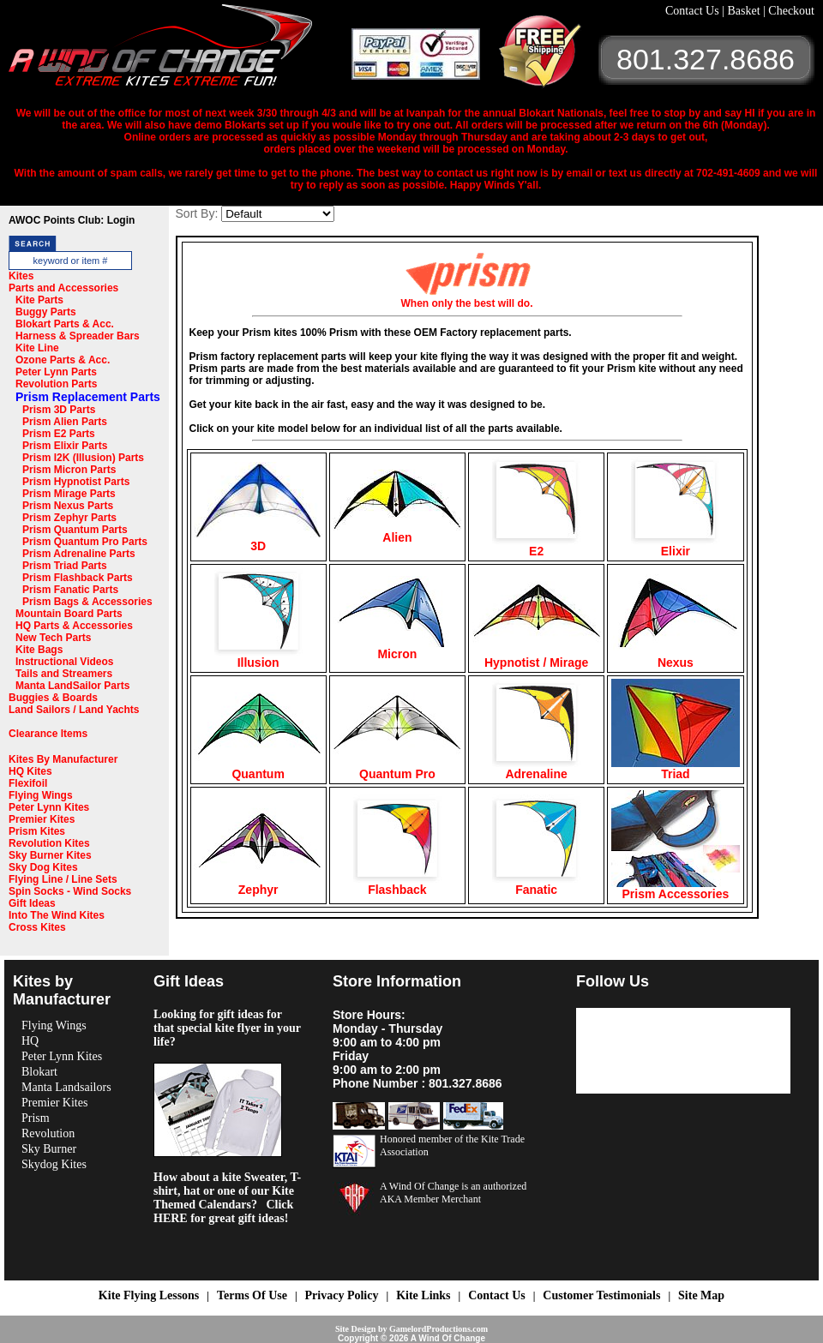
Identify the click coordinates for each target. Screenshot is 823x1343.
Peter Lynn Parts (56, 372)
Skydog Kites (54, 1164)
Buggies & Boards (53, 698)
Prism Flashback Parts (77, 578)
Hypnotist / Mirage (536, 657)
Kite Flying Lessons (149, 1295)
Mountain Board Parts (69, 614)
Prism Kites (37, 831)
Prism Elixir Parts (64, 446)
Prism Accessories (675, 888)
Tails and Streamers (63, 674)
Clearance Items (48, 734)
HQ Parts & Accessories (74, 626)
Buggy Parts (45, 312)
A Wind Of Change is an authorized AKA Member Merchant (453, 1192)
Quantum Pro (397, 768)
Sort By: (197, 213)
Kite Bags (39, 650)
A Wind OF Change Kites (180, 51)
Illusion (258, 657)
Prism (35, 1118)
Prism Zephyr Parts (69, 518)
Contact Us (693, 10)
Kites (21, 276)
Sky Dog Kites (43, 867)
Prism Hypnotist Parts (75, 482)
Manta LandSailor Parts (72, 686)
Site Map (701, 1295)
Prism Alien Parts (64, 422)
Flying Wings (41, 795)
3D (258, 540)
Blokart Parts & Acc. (64, 324)
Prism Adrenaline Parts (78, 554)
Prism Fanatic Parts (70, 590)
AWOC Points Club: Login (72, 220)
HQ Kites (30, 771)
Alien (397, 531)
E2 (536, 545)
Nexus (675, 657)
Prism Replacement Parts (87, 397)
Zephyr (258, 884)
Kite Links (423, 1295)
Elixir (675, 545)
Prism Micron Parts (69, 470)
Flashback (397, 884)
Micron (397, 648)
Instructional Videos (64, 662)
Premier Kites (42, 819)
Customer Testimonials (601, 1295)
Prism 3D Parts (58, 410)
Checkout (791, 10)
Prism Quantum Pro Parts (84, 542)
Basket (745, 10)
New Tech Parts (53, 638)
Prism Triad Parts (64, 566)
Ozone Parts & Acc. (62, 360)
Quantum (258, 768)
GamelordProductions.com (438, 1329)
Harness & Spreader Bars (77, 336)
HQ (30, 1040)
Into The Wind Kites (57, 915)
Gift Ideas (32, 903)
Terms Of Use (252, 1295)
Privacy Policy (342, 1295)
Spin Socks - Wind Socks (70, 891)
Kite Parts (39, 300)
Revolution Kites (49, 843)
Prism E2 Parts (58, 434)
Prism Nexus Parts (67, 506)
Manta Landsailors (66, 1087)
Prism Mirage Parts (69, 494)
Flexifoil (28, 783)
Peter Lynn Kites (49, 807)
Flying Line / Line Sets (63, 879)
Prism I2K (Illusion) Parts (83, 458)
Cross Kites (37, 927)
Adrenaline (536, 768)
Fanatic (536, 884)
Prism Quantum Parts (75, 530)
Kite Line (37, 348)
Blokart (39, 1071)
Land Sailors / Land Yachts (74, 710)
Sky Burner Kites (50, 855)
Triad (675, 768)
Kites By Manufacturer (63, 759)
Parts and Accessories (63, 288)
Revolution (48, 1133)
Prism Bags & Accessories (87, 602)
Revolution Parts (56, 384)
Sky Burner (48, 1148)
